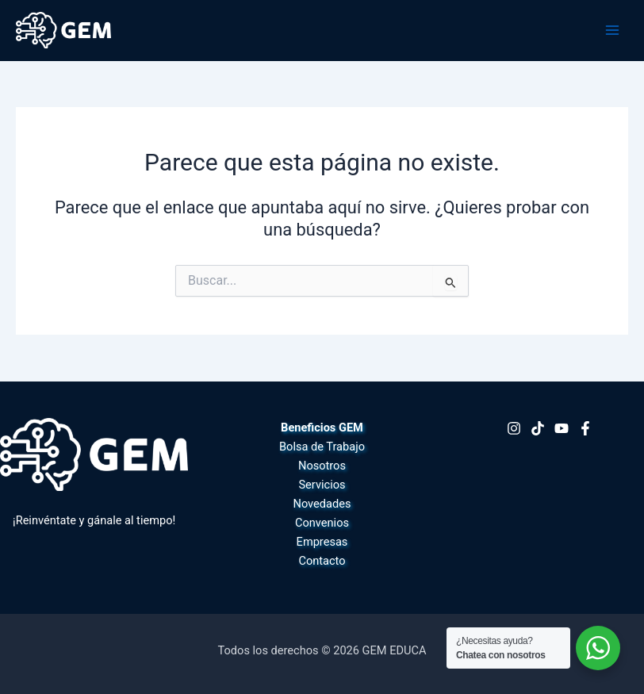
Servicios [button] (321, 484)
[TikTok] (538, 428)
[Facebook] (585, 428)
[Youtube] (561, 428)
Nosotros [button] (322, 465)
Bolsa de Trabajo (322, 446)
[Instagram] (514, 428)
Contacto (321, 561)
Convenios (322, 523)
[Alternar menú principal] (612, 30)
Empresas (322, 542)
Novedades (322, 504)
